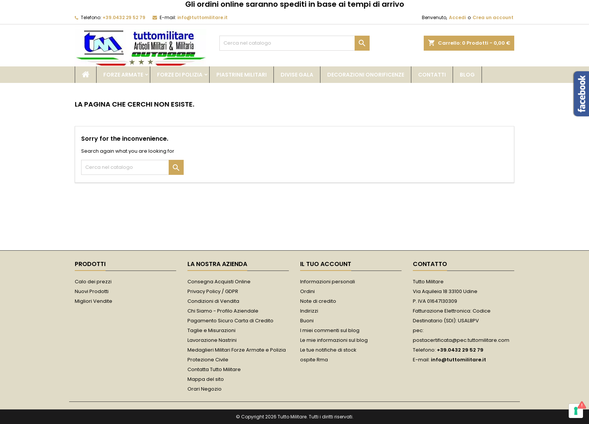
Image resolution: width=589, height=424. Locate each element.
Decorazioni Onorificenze (365, 74)
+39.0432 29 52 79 (124, 17)
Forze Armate (123, 74)
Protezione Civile (207, 359)
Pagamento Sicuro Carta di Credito (230, 320)
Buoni (307, 320)
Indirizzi (309, 310)
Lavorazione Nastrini (212, 340)
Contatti (432, 74)
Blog (467, 74)
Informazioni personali (327, 281)
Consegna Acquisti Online (219, 281)
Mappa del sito (205, 379)
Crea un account (493, 17)
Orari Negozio (204, 388)
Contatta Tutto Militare (214, 369)
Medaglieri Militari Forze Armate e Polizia (236, 349)
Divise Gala (297, 74)
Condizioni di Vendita (213, 301)
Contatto (430, 264)
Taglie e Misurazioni (211, 330)
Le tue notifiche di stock (328, 349)
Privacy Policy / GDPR (212, 291)
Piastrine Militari (241, 74)
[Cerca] (294, 43)
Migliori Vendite (93, 301)
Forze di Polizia (179, 74)
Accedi (457, 17)
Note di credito (318, 301)
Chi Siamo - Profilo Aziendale (222, 310)
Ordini (307, 291)
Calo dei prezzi (93, 281)
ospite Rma (314, 359)
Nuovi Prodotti (92, 291)
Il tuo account (325, 264)
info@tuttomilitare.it (202, 17)
